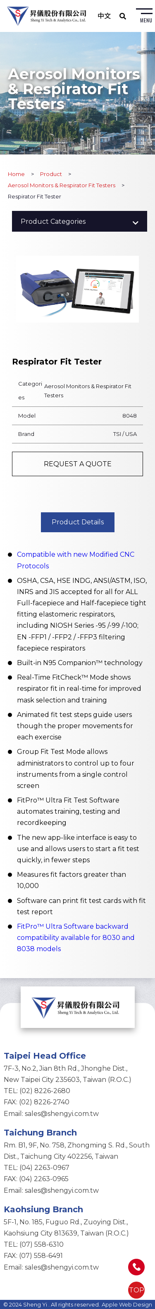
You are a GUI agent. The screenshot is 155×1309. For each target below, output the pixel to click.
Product (51, 174)
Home (16, 174)
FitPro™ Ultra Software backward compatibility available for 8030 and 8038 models (76, 937)
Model (27, 415)
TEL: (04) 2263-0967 (36, 1168)
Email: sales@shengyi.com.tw (51, 1114)
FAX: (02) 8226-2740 (36, 1102)
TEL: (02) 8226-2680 (37, 1091)
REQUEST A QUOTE (78, 464)
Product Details (78, 522)
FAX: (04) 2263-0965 (36, 1179)
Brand (26, 434)
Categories (30, 390)
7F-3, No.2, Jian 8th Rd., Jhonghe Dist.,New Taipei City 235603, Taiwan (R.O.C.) (67, 1074)
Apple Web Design (127, 1304)
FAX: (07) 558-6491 (33, 1256)
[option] (77, 289)
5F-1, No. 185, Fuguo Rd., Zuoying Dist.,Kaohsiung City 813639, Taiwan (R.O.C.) (66, 1227)
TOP (136, 1290)
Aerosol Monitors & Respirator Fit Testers (61, 185)
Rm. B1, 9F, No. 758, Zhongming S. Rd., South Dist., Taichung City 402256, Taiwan (77, 1150)
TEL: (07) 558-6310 (34, 1244)
